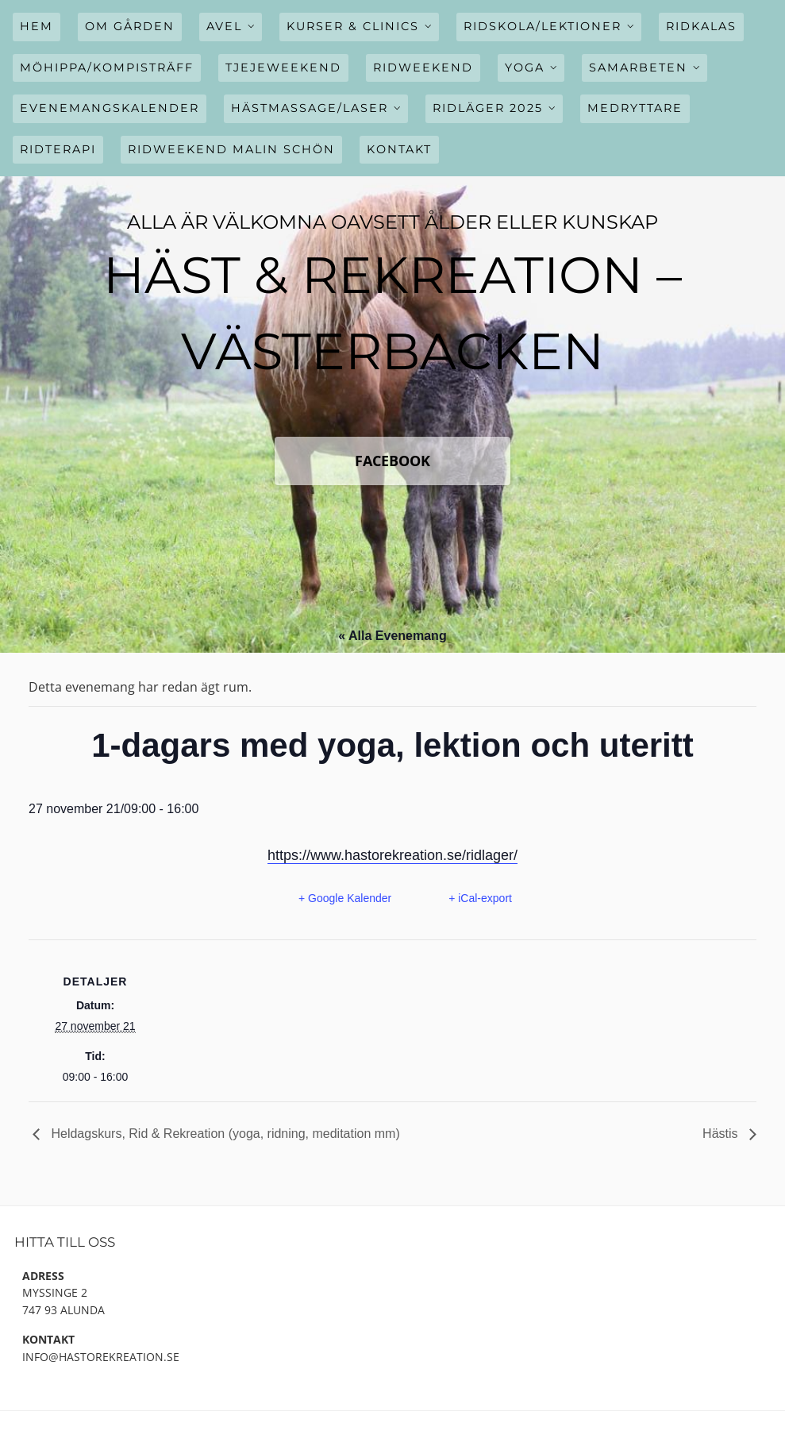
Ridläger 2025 (488, 108)
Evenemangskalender (109, 108)
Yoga (524, 67)
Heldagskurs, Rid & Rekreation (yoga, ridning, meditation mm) (224, 1133)
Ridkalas (701, 26)
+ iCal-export (480, 898)
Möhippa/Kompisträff (107, 67)
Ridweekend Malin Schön (231, 149)
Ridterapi (58, 149)
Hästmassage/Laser (309, 108)
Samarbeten (638, 67)
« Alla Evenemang (392, 635)
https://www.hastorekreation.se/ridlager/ (392, 855)
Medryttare (635, 108)
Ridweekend (423, 67)
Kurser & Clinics (353, 26)
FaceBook (392, 460)
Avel (224, 26)
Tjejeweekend (283, 67)
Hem (36, 26)
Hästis (721, 1133)
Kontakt (399, 149)
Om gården (130, 26)
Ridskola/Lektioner (542, 26)
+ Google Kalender (344, 898)
